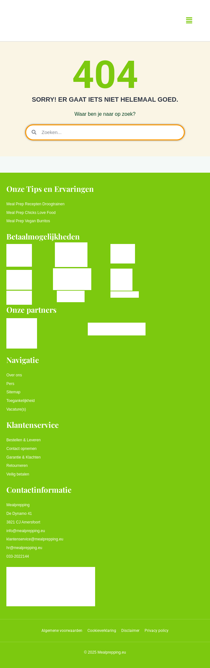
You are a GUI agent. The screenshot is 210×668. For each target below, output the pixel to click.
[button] (189, 20)
